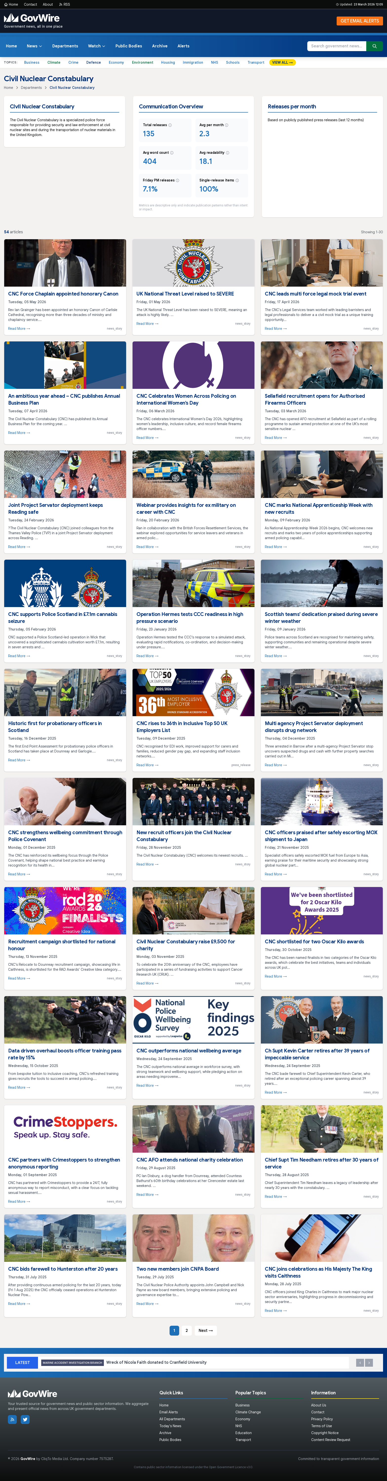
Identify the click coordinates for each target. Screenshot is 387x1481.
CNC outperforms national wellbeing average (188, 1051)
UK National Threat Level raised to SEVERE (185, 294)
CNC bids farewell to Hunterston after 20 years (62, 1269)
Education (243, 1433)
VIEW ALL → (282, 62)
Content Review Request (330, 1440)
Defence (93, 62)
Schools (233, 62)
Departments (65, 46)
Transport (256, 62)
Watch (97, 46)
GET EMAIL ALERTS (360, 21)
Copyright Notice (325, 1433)
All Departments (172, 1419)
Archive (160, 46)
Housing (168, 62)
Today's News (170, 1426)
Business (31, 62)
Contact (30, 4)
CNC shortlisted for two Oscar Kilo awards (314, 942)
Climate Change (248, 1412)
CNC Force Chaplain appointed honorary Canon (63, 294)
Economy (116, 62)
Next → (206, 1330)
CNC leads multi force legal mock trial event (315, 294)
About (48, 4)
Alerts (183, 46)
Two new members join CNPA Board (177, 1269)
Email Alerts (168, 1412)
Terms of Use (321, 1426)
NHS (214, 62)
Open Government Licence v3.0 (230, 1467)
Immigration (193, 62)
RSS (64, 4)
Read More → (19, 328)
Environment (142, 62)
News (34, 46)
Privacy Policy (322, 1419)
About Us (318, 1405)
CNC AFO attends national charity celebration (189, 1160)
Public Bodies (129, 46)
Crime (73, 62)
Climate (53, 62)
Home (11, 4)
